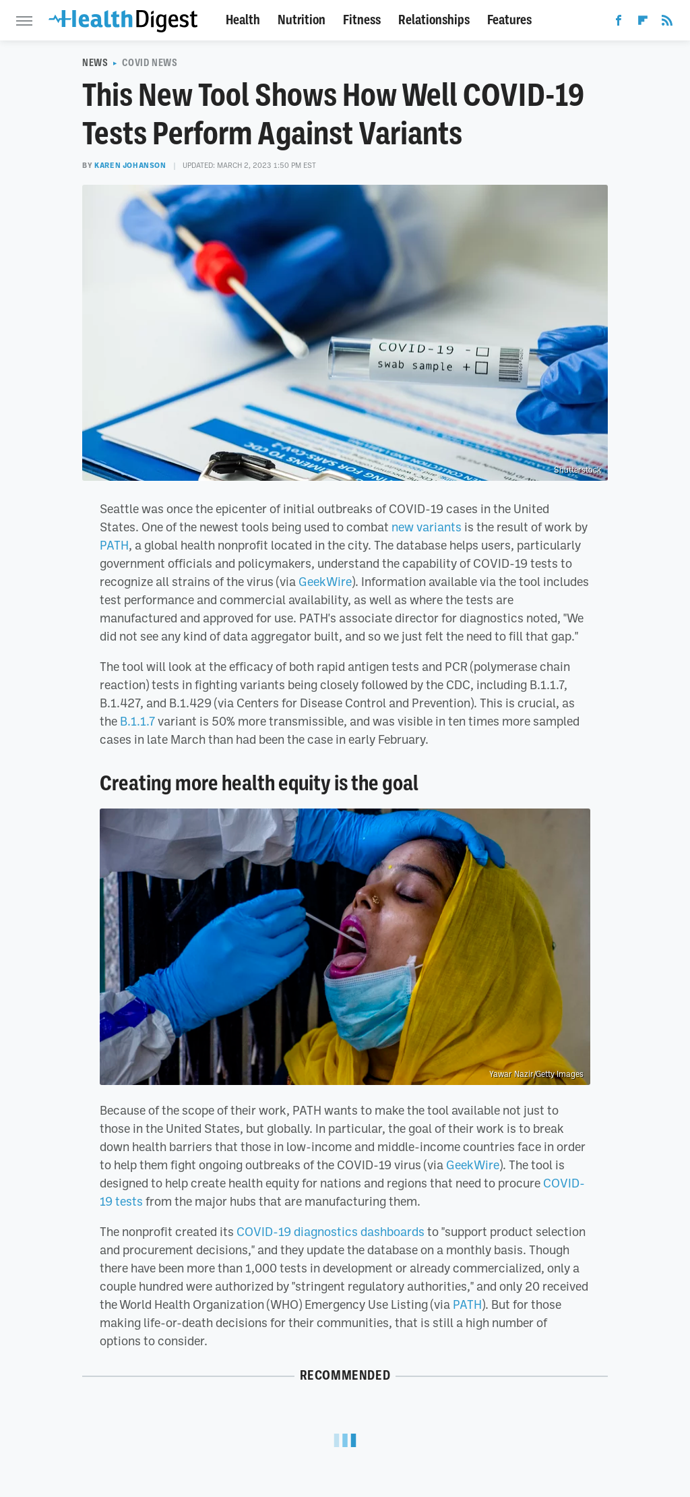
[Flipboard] (643, 23)
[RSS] (667, 23)
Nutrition (301, 20)
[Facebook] (618, 23)
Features (509, 20)
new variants (426, 526)
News (95, 62)
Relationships (434, 20)
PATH (114, 544)
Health (243, 20)
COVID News (149, 62)
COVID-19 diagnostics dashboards (331, 1231)
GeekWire (325, 581)
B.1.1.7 (137, 720)
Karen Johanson (130, 165)
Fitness (362, 20)
